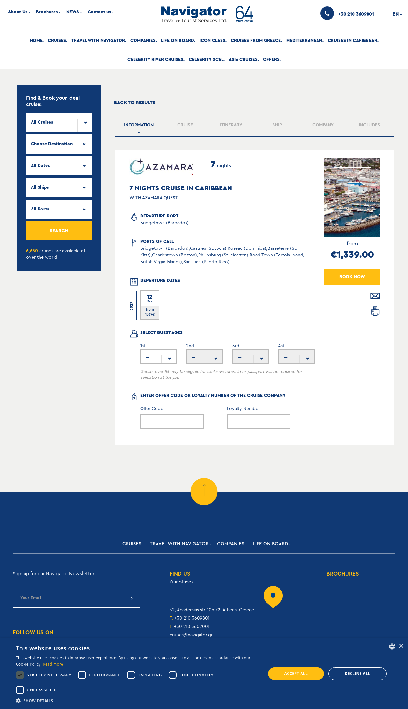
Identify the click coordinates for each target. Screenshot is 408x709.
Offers (271, 59)
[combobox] (59, 122)
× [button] (400, 646)
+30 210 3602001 (191, 626)
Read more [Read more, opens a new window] (53, 664)
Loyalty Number (243, 409)
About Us (17, 12)
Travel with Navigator (98, 40)
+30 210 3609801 (191, 618)
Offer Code (151, 409)
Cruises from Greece (256, 40)
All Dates (40, 166)
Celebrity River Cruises (155, 59)
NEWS (72, 12)
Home (36, 40)
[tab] (139, 129)
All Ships (40, 187)
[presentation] (139, 129)
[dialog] (204, 673)
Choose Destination (52, 144)
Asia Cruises (243, 59)
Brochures (47, 12)
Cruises (57, 40)
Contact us (99, 12)
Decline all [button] (357, 673)
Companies (143, 40)
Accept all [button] (296, 673)
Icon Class (212, 40)
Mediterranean (304, 40)
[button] (137, 701)
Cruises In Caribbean (352, 40)
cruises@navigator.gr (191, 635)
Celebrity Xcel (206, 59)
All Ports (40, 209)
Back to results (134, 102)
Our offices (181, 582)
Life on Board (177, 40)
